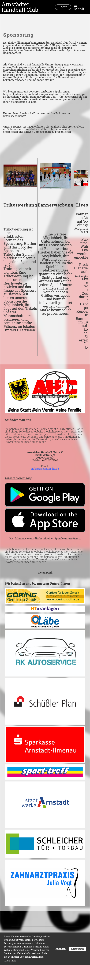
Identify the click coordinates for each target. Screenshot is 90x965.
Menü (79, 7)
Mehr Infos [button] (10, 960)
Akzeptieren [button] (77, 948)
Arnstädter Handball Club (20, 7)
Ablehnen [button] (61, 948)
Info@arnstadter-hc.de (45, 468)
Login (63, 7)
